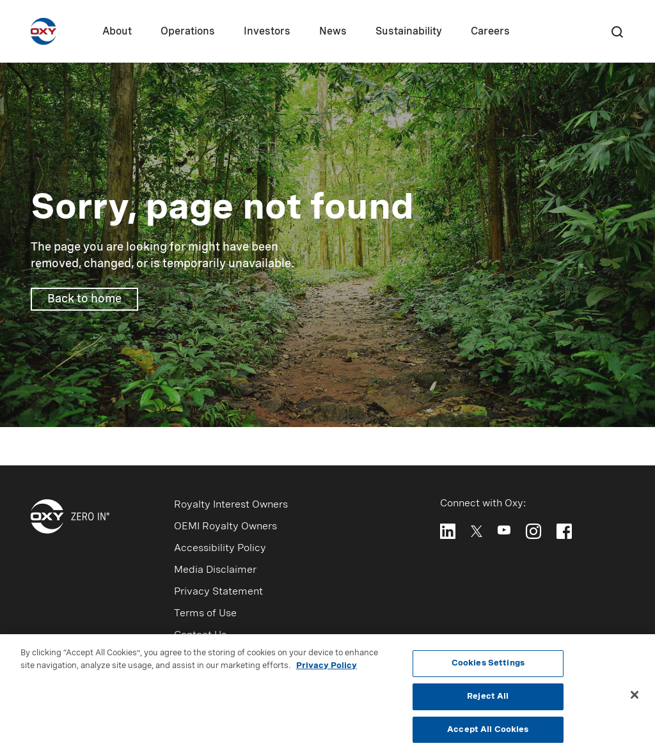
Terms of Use (205, 614)
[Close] (634, 698)
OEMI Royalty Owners (225, 527)
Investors (267, 32)
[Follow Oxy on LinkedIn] (448, 531)
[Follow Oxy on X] (476, 530)
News (333, 32)
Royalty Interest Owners (231, 505)
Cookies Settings (488, 666)
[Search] (616, 31)
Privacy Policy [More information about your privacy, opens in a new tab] (326, 669)
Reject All (488, 700)
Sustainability (408, 32)
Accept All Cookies (487, 733)
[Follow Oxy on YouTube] (504, 530)
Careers (490, 32)
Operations (188, 32)
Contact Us (200, 635)
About (117, 32)
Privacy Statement (218, 592)
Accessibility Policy (220, 548)
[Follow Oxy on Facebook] (564, 531)
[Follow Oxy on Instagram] (533, 531)
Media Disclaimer (215, 570)
